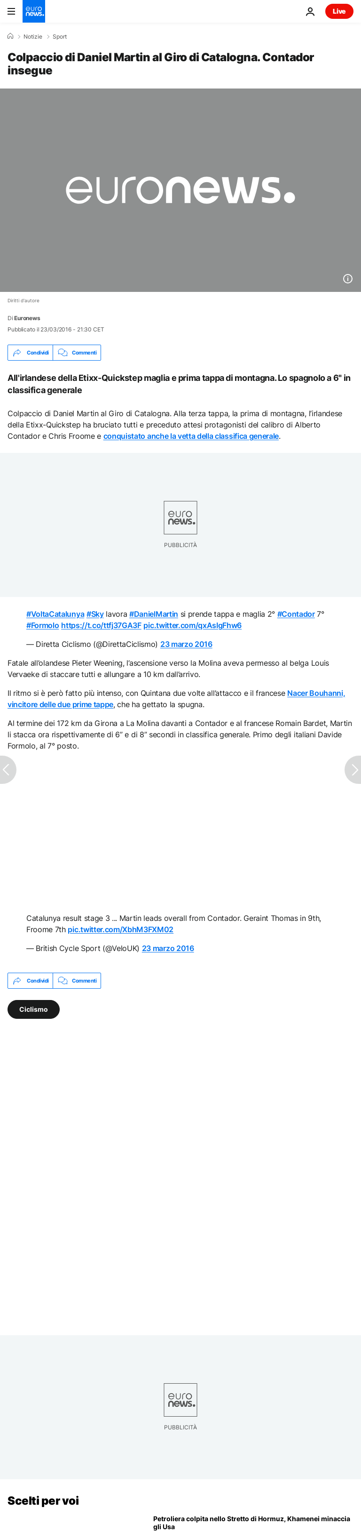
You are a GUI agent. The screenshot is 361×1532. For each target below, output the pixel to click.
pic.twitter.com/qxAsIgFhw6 (192, 625)
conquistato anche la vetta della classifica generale (191, 436)
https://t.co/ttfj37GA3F (101, 625)
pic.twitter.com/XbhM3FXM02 (120, 929)
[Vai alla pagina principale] (34, 11)
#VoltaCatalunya (55, 614)
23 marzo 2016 (186, 644)
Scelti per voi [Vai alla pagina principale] (43, 1501)
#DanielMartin (153, 614)
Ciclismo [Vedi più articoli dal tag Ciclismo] (33, 1009)
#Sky (95, 614)
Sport (60, 37)
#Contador (296, 614)
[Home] (10, 36)
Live (339, 11)
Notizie (33, 37)
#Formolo (42, 625)
